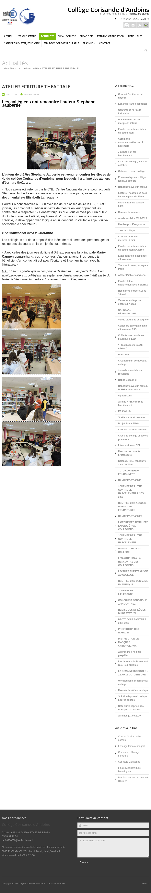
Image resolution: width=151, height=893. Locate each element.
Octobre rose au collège (131, 171)
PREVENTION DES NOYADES (128, 631)
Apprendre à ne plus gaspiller (129, 654)
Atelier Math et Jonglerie (131, 275)
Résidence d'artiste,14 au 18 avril (132, 292)
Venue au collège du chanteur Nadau (129, 302)
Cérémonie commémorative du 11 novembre (130, 142)
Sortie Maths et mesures (131, 417)
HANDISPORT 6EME (129, 480)
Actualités (47, 36)
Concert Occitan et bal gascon (130, 96)
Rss (139, 25)
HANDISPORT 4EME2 (130, 516)
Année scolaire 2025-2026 (132, 218)
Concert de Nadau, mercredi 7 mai (128, 238)
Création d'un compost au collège (132, 362)
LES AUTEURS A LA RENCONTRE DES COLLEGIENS (129, 562)
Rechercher (145, 50)
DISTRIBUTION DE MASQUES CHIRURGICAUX (128, 642)
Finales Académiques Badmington (129, 770)
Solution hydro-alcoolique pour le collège (132, 698)
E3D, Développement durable (61, 43)
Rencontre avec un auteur (132, 187)
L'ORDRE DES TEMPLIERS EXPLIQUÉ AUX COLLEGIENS (133, 526)
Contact (104, 43)
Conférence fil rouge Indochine (129, 112)
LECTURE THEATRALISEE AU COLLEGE (133, 573)
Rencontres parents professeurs (129, 453)
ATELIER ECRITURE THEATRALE (47, 86)
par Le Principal (31, 94)
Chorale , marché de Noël (132, 429)
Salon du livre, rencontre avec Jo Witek (132, 463)
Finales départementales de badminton (132, 131)
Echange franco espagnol (132, 103)
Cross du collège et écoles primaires (133, 437)
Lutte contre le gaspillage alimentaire (132, 257)
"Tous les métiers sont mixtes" (130, 347)
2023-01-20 (11, 94)
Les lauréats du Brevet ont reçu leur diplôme (133, 663)
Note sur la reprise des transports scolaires (131, 708)
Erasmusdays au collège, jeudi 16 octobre (132, 179)
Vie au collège (67, 36)
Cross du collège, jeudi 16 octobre (132, 163)
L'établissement (27, 36)
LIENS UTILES (135, 36)
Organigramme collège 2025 (131, 204)
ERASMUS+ (89, 43)
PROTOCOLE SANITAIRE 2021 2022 (132, 621)
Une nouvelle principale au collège (133, 682)
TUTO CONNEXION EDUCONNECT (128, 472)
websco (145, 883)
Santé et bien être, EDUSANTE (22, 43)
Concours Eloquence (129, 761)
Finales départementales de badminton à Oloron (132, 248)
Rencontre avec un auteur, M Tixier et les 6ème (133, 388)
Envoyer (84, 862)
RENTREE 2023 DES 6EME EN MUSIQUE (133, 583)
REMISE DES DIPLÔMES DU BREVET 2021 (132, 611)
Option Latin (125, 395)
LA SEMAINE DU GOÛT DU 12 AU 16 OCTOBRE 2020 (133, 673)
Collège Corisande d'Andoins (31, 883)
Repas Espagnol (127, 380)
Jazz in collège (126, 230)
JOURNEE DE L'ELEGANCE (126, 592)
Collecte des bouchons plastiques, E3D (131, 337)
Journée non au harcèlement (127, 154)
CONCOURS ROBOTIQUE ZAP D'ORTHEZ (132, 602)
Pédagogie (86, 36)
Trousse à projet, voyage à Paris (133, 267)
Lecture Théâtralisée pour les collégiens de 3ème (132, 195)
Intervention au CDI (129, 445)
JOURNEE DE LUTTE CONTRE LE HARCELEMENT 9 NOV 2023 (131, 491)
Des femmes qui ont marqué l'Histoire (129, 121)
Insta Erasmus (126, 25)
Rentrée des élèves (129, 212)
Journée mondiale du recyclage (130, 372)
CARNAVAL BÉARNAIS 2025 (127, 312)
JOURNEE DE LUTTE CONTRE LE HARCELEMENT (130, 539)
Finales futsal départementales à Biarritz (133, 283)
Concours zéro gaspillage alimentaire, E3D (132, 327)
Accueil (8, 36)
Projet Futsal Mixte (128, 423)
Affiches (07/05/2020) (130, 715)
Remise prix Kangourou (131, 224)
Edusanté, (123, 354)
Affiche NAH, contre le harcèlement (130, 403)
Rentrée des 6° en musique (133, 690)
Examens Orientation (110, 36)
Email (133, 25)
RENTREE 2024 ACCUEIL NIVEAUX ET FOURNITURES (132, 506)
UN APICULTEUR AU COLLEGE (129, 550)
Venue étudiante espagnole (133, 319)
